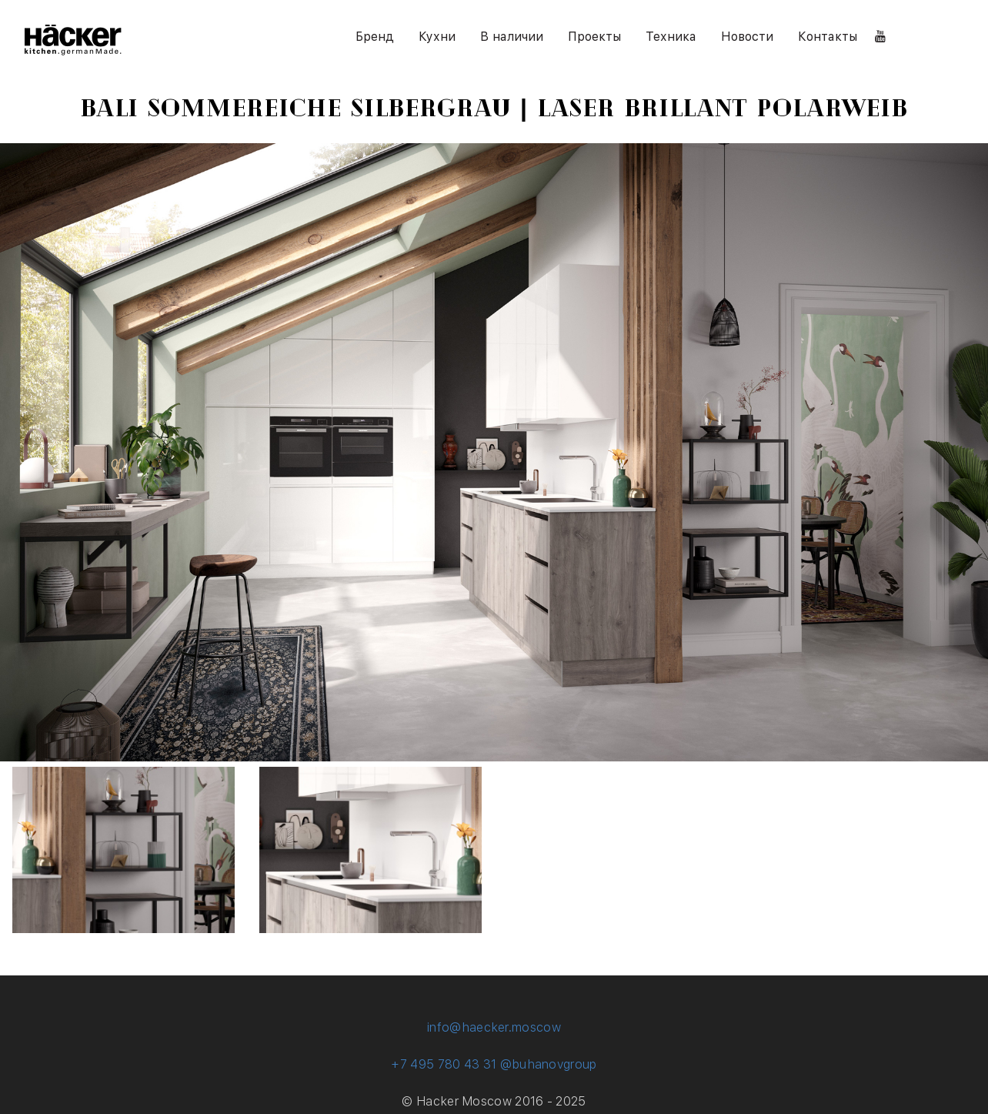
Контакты (827, 36)
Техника (671, 36)
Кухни (437, 36)
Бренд (374, 36)
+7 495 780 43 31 (443, 1064)
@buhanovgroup (548, 1064)
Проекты (594, 36)
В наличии (511, 36)
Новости (747, 36)
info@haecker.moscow (494, 1027)
